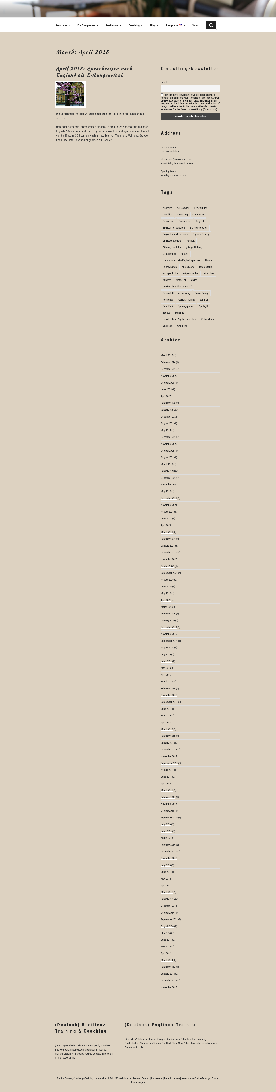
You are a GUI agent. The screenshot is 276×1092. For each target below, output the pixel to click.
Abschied (167, 208)
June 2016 (166, 831)
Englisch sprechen (199, 227)
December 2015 (169, 851)
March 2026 (167, 355)
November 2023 (169, 443)
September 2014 (169, 919)
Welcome (63, 25)
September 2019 (169, 640)
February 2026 (168, 362)
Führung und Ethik (172, 247)
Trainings (179, 312)
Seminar (204, 299)
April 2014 (166, 953)
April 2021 (166, 525)
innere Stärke (205, 266)
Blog (154, 25)
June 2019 (166, 661)
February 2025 (168, 403)
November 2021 (169, 504)
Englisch (200, 221)
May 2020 (166, 593)
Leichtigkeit (208, 273)
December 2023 (169, 437)
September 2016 (169, 817)
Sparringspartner (186, 306)
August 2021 (167, 511)
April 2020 (166, 600)
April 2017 (166, 783)
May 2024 (166, 430)
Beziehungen (200, 208)
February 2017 (168, 797)
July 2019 (166, 654)
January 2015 (168, 899)
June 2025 (166, 389)
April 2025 (166, 396)
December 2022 (169, 477)
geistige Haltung (194, 247)
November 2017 (169, 756)
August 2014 (167, 926)
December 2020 (169, 552)
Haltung (185, 253)
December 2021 (169, 498)
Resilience (114, 25)
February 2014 (168, 967)
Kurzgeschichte (170, 273)
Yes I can (167, 325)
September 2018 (169, 701)
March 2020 (167, 606)
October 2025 (167, 382)
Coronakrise (198, 214)
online (194, 280)
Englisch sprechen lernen (175, 234)
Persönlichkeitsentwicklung (176, 293)
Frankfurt (190, 240)
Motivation (181, 280)
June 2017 (166, 776)
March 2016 (167, 837)
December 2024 (169, 416)
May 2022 (166, 491)
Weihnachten (207, 319)
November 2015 (169, 858)
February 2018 (168, 735)
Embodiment (185, 221)
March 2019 (167, 681)
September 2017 (169, 763)
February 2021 (168, 538)
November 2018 (169, 695)
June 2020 (166, 586)
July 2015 (166, 865)
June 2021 (166, 518)
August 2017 (167, 769)
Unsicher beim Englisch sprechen (179, 319)
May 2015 (166, 878)
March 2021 (167, 532)
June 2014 (166, 939)
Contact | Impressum (152, 1078)
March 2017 (167, 790)
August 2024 (167, 423)
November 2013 (169, 987)
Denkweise (168, 221)
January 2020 (168, 620)
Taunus (166, 312)
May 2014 (166, 946)
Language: (176, 25)
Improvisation (170, 266)
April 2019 (166, 674)
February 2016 (168, 844)
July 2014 (166, 933)
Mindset (167, 280)
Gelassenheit (169, 253)
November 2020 (169, 559)
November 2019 (169, 633)
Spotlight (203, 306)
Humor (208, 260)
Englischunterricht (172, 240)
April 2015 (166, 885)
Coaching (136, 25)
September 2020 (169, 572)
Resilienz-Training (186, 299)
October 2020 (167, 566)
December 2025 (169, 369)
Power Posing (202, 293)
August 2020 (167, 579)
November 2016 (169, 803)
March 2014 (167, 960)
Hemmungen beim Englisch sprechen (181, 260)
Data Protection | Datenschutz (179, 1078)
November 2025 (169, 375)
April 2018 (166, 722)
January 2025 (168, 409)
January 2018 (168, 742)
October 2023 (167, 450)
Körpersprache (190, 273)
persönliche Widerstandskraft (177, 286)
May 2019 (166, 667)
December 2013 (169, 980)
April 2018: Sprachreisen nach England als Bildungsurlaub (94, 71)
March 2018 (167, 729)
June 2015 (166, 871)
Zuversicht (182, 325)
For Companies (88, 25)
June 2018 (166, 708)
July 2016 (166, 824)
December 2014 (169, 905)
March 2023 (167, 464)
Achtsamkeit (183, 208)
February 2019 (168, 688)
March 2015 (167, 892)
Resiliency (168, 299)
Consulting (182, 214)
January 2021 (168, 545)
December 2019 (169, 627)
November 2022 (169, 484)
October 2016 (167, 810)
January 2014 (168, 973)
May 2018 (166, 715)
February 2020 (168, 613)
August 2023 (167, 457)
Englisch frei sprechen (174, 227)
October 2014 (167, 912)
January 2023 (168, 471)
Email (164, 82)
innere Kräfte (187, 266)
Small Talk (168, 306)
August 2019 (167, 647)
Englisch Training (201, 234)
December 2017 (169, 749)
